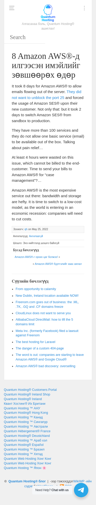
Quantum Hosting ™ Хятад (23, 454)
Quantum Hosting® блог (27, 481)
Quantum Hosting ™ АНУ (22, 408)
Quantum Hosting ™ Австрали (26, 426)
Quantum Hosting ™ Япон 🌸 (25, 468)
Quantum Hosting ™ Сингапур (26, 422)
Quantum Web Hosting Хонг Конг (27, 459)
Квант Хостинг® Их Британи (24, 403)
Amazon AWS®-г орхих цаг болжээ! (36, 257)
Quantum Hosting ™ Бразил (24, 449)
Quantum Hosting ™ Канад (23, 417)
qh (26, 229)
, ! (47, 295)
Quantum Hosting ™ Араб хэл (25, 440)
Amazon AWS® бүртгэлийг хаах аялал (58, 264)
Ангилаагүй (36, 236)
